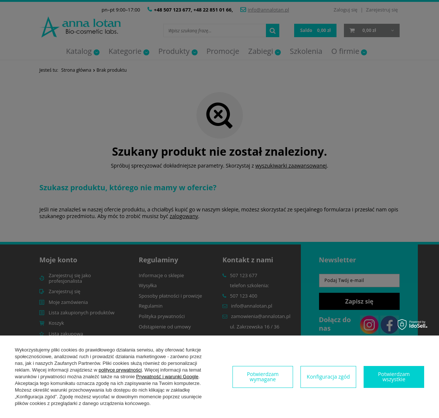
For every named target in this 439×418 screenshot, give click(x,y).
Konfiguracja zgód (328, 376)
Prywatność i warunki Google (167, 376)
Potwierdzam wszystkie (394, 376)
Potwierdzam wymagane (263, 376)
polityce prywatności (120, 370)
